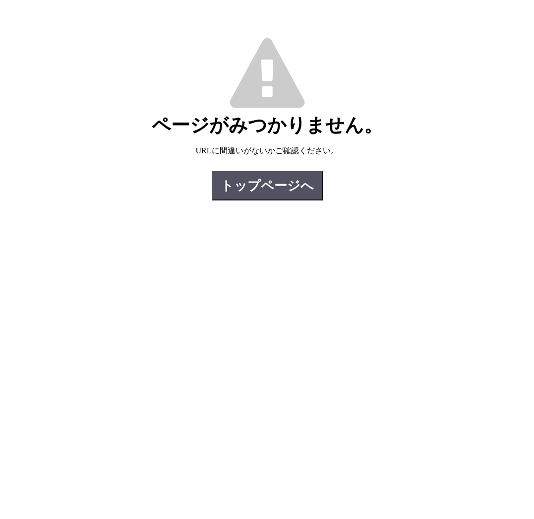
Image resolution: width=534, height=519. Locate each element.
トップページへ (267, 186)
